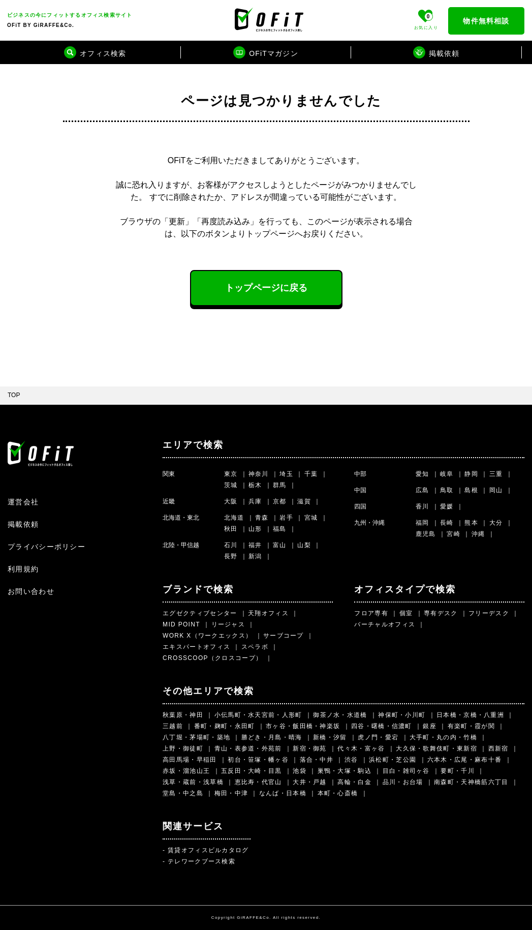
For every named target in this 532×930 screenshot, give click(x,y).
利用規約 (23, 569)
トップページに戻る (266, 288)
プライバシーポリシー (46, 547)
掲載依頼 (23, 524)
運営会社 (23, 502)
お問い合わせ (31, 591)
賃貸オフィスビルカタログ (208, 850)
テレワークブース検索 (201, 861)
